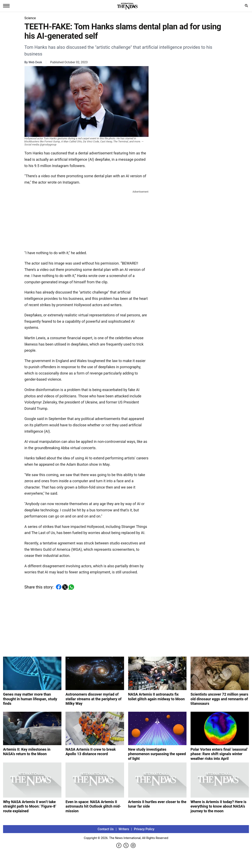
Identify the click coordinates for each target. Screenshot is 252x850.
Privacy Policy (144, 829)
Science (30, 18)
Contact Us (106, 829)
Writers (124, 829)
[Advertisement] (86, 219)
